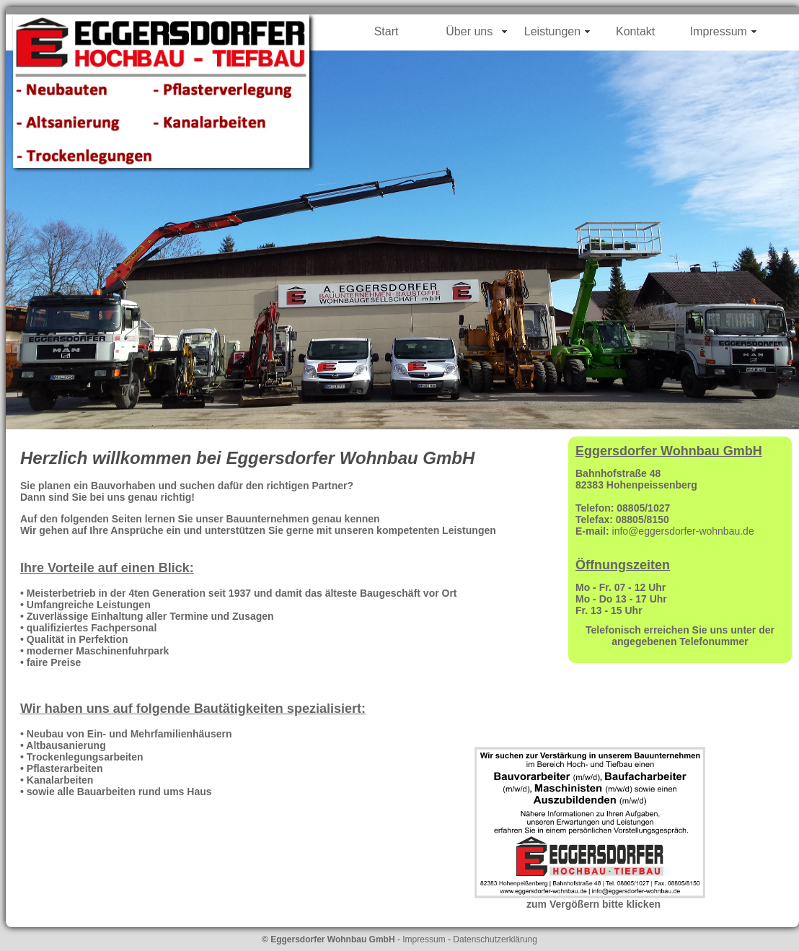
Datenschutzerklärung (495, 939)
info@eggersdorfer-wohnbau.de (683, 531)
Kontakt (635, 31)
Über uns (469, 31)
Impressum (718, 31)
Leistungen (552, 31)
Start (386, 31)
